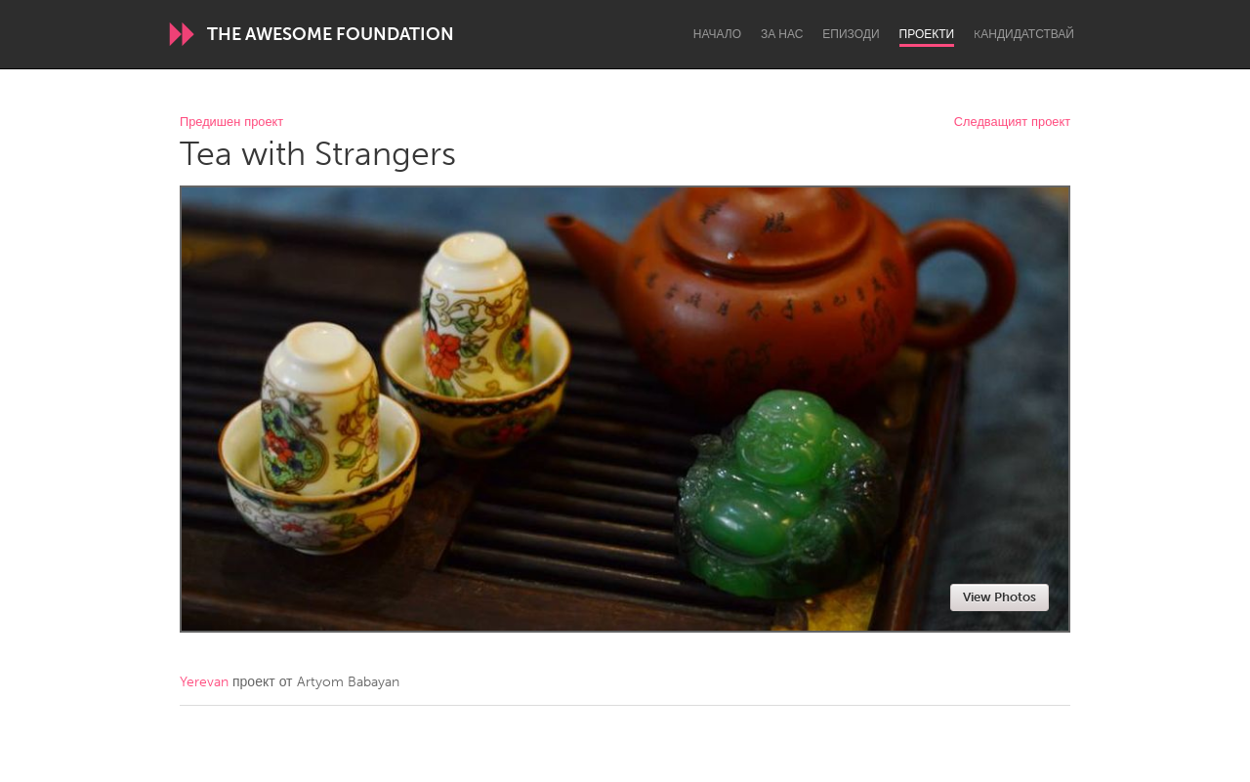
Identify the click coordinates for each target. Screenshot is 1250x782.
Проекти (927, 34)
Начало (717, 34)
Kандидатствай (1024, 34)
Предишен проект (231, 122)
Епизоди (850, 34)
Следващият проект (1012, 122)
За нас (782, 34)
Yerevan (204, 682)
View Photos (999, 597)
